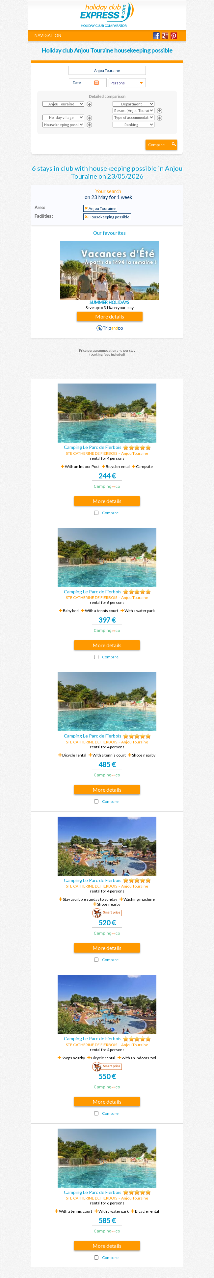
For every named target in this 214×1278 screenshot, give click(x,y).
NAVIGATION (48, 35)
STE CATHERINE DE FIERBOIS (91, 453)
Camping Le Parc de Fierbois (92, 447)
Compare (156, 144)
